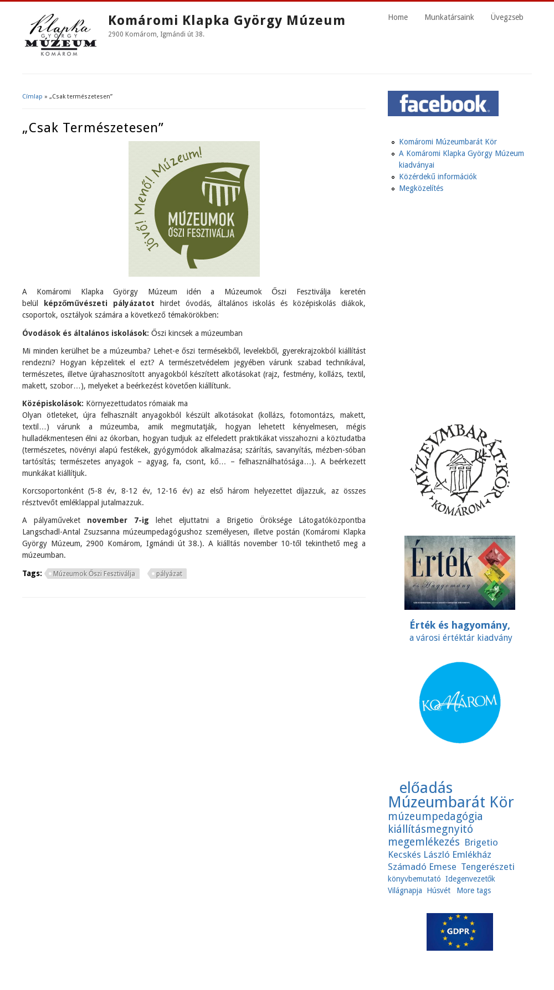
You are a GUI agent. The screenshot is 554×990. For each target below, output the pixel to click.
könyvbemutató (414, 878)
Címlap (32, 96)
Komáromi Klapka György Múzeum (227, 20)
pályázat (169, 574)
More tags (473, 890)
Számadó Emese (422, 866)
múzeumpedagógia (435, 816)
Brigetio (481, 842)
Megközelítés (421, 188)
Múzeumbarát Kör (451, 802)
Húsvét (438, 890)
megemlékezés (424, 842)
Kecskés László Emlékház (439, 854)
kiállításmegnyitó (430, 829)
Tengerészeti (488, 866)
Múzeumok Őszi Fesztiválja (94, 574)
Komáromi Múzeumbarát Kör (448, 141)
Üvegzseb (507, 17)
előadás (426, 788)
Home (398, 17)
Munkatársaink (449, 17)
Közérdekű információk (438, 176)
